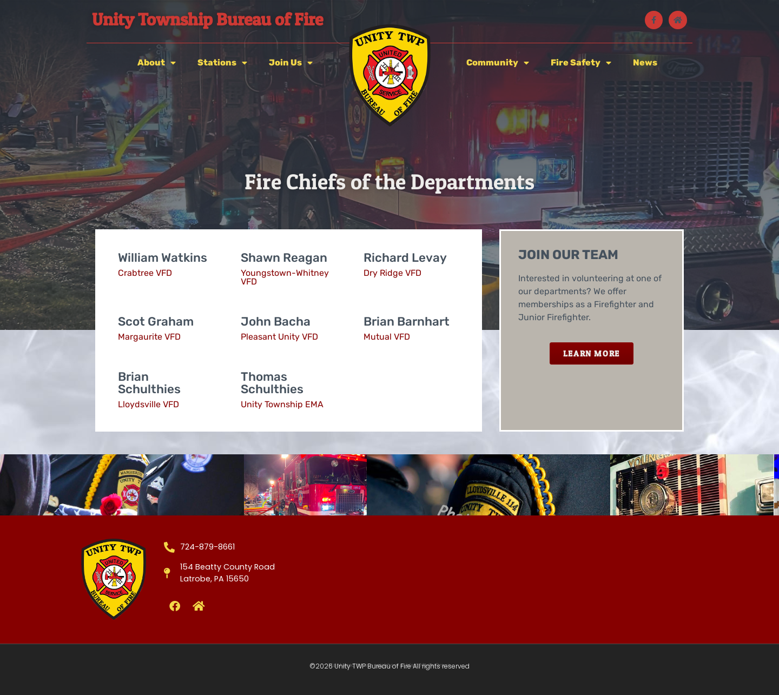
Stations (222, 62)
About (156, 62)
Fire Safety (581, 62)
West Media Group (428, 665)
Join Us (291, 62)
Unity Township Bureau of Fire (207, 19)
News (645, 62)
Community (497, 62)
